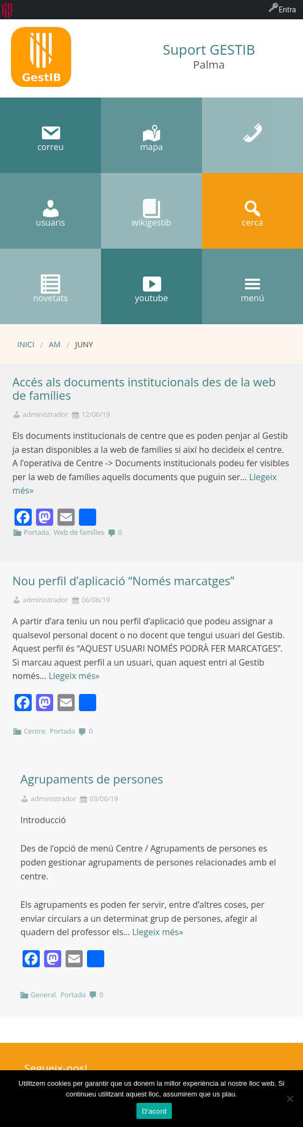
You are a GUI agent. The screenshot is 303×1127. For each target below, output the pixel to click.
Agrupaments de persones (91, 779)
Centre (34, 731)
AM (55, 344)
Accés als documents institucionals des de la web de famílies (144, 388)
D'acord (154, 1111)
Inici (25, 344)
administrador (45, 414)
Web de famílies (79, 532)
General (43, 994)
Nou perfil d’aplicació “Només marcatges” (123, 580)
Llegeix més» (73, 676)
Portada (36, 532)
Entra (287, 9)
